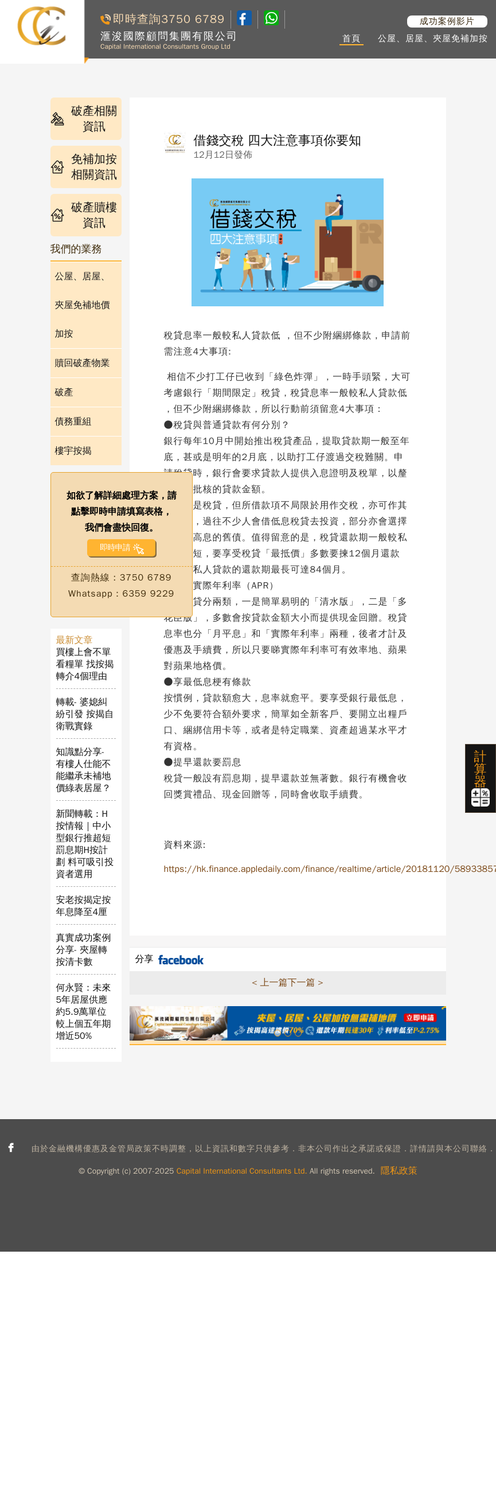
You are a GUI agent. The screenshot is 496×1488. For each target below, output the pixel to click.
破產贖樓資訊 (84, 215)
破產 (64, 392)
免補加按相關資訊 (84, 167)
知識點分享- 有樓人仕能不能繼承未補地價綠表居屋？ (83, 770)
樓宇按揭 (73, 451)
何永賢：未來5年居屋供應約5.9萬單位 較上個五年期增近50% (86, 1012)
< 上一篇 (269, 982)
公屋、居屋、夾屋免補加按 (433, 38)
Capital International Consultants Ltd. (242, 1171)
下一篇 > (305, 982)
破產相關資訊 (84, 119)
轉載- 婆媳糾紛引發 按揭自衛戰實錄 (85, 714)
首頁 (351, 38)
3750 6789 (193, 19)
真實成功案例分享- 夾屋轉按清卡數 (83, 950)
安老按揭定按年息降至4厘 (83, 906)
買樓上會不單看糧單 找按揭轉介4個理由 (85, 664)
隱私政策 (399, 1171)
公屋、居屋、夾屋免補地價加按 (82, 305)
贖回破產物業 (82, 363)
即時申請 (115, 547)
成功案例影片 (447, 21)
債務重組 (73, 421)
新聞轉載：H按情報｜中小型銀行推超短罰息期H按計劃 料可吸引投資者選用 (85, 844)
